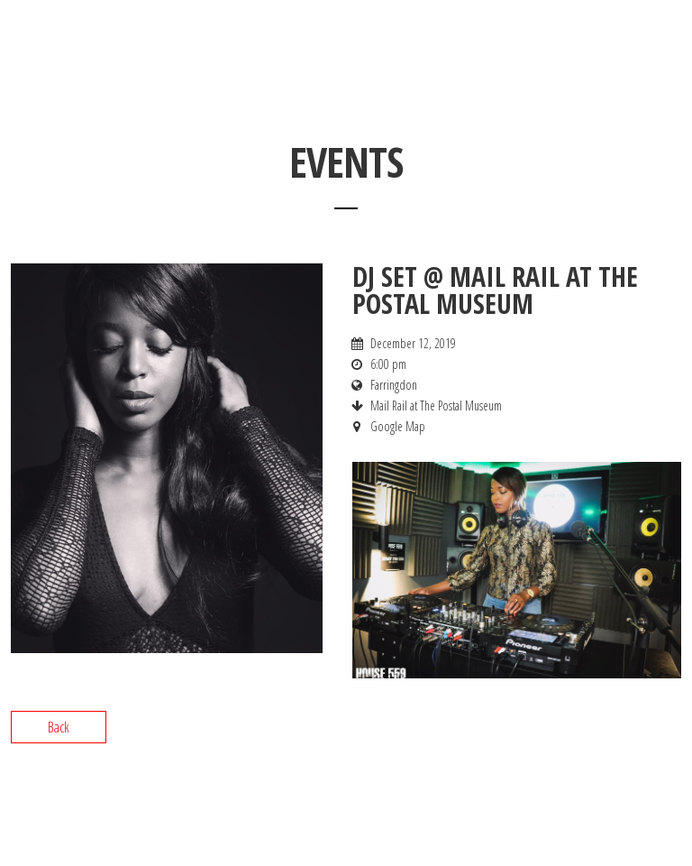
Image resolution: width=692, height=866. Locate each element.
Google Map (397, 426)
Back (58, 727)
